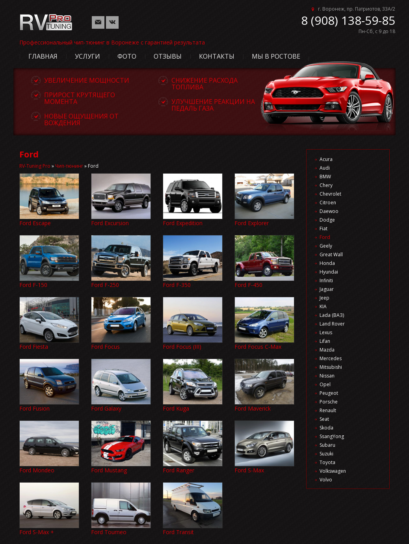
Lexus (326, 332)
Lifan (325, 341)
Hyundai (329, 271)
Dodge (327, 219)
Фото (126, 56)
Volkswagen (333, 471)
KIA (323, 306)
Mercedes (331, 358)
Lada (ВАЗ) (332, 315)
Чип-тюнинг (69, 166)
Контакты (216, 56)
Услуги (87, 56)
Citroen (328, 202)
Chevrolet (330, 194)
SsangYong (332, 436)
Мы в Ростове (276, 56)
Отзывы (168, 56)
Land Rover (332, 323)
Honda (327, 263)
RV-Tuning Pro (34, 166)
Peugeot (329, 393)
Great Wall (331, 254)
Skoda (326, 427)
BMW (325, 176)
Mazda (327, 349)
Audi (325, 168)
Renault (328, 410)
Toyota (327, 462)
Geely (326, 245)
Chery (326, 185)
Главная (43, 56)
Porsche (329, 401)
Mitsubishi (331, 367)
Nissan (327, 375)
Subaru (327, 445)
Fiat (323, 228)
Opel (325, 384)
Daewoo (329, 211)
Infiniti (326, 280)
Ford (325, 237)
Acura (326, 159)
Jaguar (327, 289)
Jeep (324, 297)
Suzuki (326, 453)
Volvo (326, 479)
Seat (324, 419)
